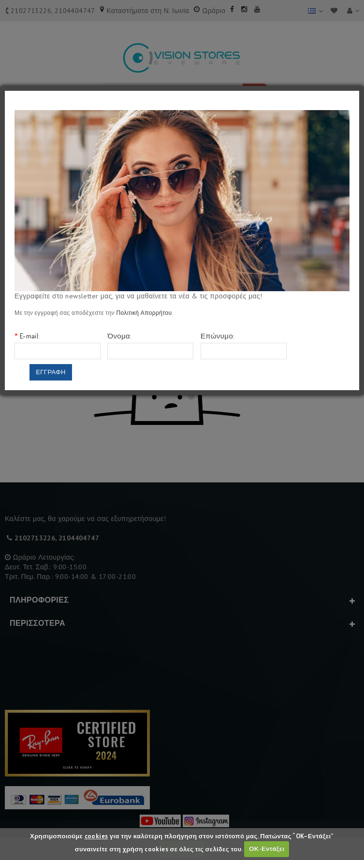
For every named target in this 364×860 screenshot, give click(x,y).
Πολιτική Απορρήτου (144, 312)
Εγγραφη (51, 372)
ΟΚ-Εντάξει (266, 849)
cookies (96, 836)
